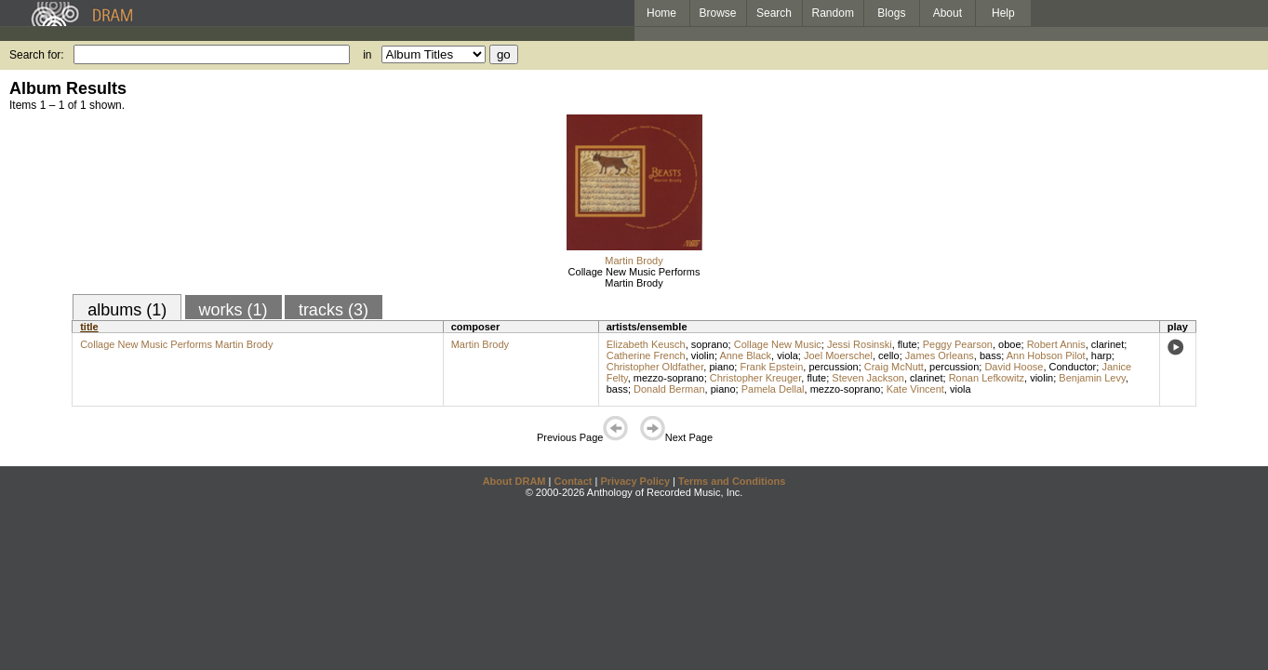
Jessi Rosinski (859, 344)
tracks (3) (333, 310)
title (89, 326)
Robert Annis (1056, 344)
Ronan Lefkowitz (986, 377)
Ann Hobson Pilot (1046, 355)
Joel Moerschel (838, 355)
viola (787, 355)
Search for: (36, 54)
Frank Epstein (771, 366)
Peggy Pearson (958, 344)
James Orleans (939, 355)
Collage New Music (777, 344)
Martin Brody (633, 260)
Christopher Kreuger (755, 377)
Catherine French (646, 355)
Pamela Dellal (773, 389)
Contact (573, 481)
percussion (833, 366)
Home (661, 13)
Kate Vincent (915, 389)
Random (833, 13)
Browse (718, 13)
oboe (1009, 344)
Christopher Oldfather (655, 366)
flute (907, 344)
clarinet (1107, 344)
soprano (709, 344)
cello (889, 355)
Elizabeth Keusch (646, 344)
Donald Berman (669, 389)
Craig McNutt (894, 366)
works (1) (233, 310)
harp (1101, 355)
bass (990, 355)
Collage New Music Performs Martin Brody (634, 277)
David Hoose (1013, 366)
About (947, 13)
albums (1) (127, 310)
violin (702, 355)
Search (774, 13)
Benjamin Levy (1092, 377)
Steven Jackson (868, 377)
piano (721, 366)
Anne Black (745, 355)
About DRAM (514, 481)
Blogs (891, 13)
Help (1003, 13)
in (367, 54)
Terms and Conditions (731, 481)
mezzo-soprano (669, 377)
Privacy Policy (635, 481)
